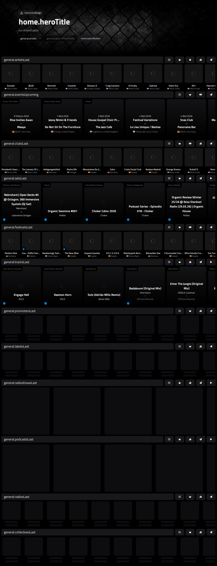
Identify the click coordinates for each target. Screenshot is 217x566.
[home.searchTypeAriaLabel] (30, 38)
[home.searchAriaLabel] (60, 38)
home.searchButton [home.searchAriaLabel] (90, 38)
